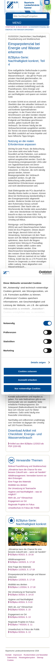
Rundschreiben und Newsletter (36, 655)
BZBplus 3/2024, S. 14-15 (22, 594)
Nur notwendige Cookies (27, 388)
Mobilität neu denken (17, 485)
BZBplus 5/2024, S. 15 (20, 609)
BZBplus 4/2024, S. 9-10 (21, 602)
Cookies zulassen (27, 371)
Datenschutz (12, 658)
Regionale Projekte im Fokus (21, 504)
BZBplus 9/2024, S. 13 (20, 632)
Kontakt (9, 655)
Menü (17, 22)
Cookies (10, 660)
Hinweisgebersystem (27, 658)
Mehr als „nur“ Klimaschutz (20, 498)
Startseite (10, 27)
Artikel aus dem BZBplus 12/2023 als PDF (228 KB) (26, 444)
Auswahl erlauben (27, 380)
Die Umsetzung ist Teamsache (22, 488)
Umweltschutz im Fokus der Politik (23, 508)
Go (44, 16)
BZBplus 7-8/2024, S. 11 (21, 624)
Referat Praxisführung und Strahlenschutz (27, 466)
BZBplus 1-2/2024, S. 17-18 (22, 587)
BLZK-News (22, 27)
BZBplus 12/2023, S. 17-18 (22, 579)
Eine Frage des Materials (19, 481)
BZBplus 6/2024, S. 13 (20, 617)
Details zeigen (38, 362)
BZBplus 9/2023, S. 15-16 (22, 554)
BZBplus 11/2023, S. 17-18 (22, 569)
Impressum (17, 655)
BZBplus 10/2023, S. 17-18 (22, 562)
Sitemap (40, 658)
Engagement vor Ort (17, 501)
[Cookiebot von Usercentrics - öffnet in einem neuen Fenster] (39, 273)
